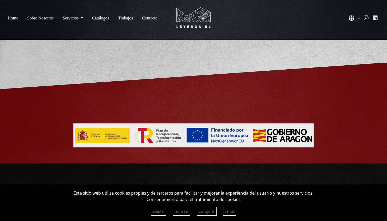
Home (13, 18)
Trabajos (125, 18)
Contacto (149, 18)
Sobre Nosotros (40, 18)
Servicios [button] (71, 18)
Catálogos (100, 18)
